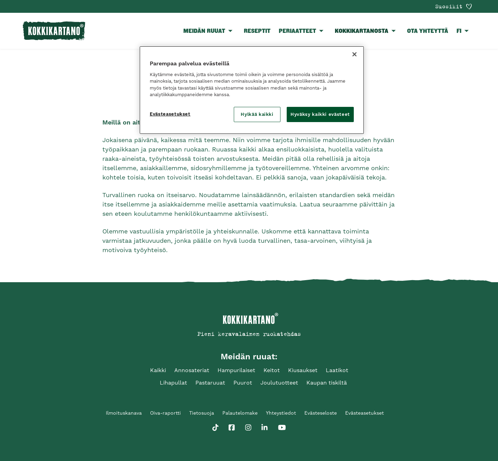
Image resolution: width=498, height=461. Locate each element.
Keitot (272, 370)
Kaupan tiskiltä (326, 382)
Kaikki (158, 370)
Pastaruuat (210, 382)
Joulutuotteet (279, 382)
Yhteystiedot (281, 413)
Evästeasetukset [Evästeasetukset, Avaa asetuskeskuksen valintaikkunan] (170, 114)
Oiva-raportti (165, 413)
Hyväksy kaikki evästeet (320, 114)
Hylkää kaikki (257, 114)
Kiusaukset (302, 370)
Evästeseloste (320, 413)
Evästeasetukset (364, 413)
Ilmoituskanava (124, 413)
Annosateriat (191, 370)
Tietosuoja (201, 413)
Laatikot (337, 370)
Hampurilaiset (236, 370)
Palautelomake (240, 413)
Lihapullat (173, 382)
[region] (251, 90)
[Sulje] (354, 54)
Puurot (242, 382)
